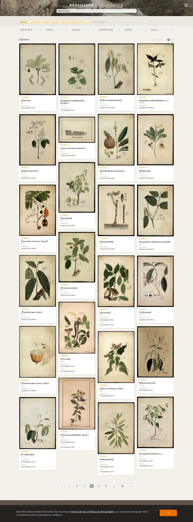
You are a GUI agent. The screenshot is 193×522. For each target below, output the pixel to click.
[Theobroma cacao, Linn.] (35, 384)
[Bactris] (26, 101)
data (159, 40)
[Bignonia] (145, 172)
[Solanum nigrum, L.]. (151, 455)
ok (168, 513)
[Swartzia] (105, 313)
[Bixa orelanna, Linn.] (112, 389)
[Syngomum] (107, 243)
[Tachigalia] (27, 455)
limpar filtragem (100, 22)
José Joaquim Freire (28, 108)
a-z (153, 40)
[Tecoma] (65, 360)
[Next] (131, 486)
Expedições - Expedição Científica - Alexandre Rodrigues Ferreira (58, 22)
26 (122, 486)
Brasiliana (97, 5)
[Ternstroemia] (68, 289)
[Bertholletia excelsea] (112, 172)
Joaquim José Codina (107, 108)
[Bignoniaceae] (29, 172)
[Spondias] (66, 219)
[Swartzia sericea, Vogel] (34, 242)
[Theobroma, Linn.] (31, 313)
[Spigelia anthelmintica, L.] (153, 101)
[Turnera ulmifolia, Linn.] (74, 436)
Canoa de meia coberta (72, 149)
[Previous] (62, 486)
